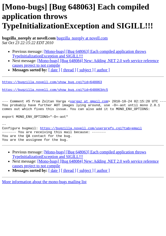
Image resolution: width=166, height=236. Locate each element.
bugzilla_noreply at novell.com (82, 38)
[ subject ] (85, 70)
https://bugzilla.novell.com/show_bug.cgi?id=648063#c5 (55, 92)
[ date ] (54, 70)
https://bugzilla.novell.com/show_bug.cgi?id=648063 (52, 82)
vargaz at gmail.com (89, 105)
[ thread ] (68, 70)
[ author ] (102, 70)
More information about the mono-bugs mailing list (44, 194)
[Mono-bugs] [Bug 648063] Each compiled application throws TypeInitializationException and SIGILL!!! (79, 53)
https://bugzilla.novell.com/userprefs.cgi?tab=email (91, 138)
